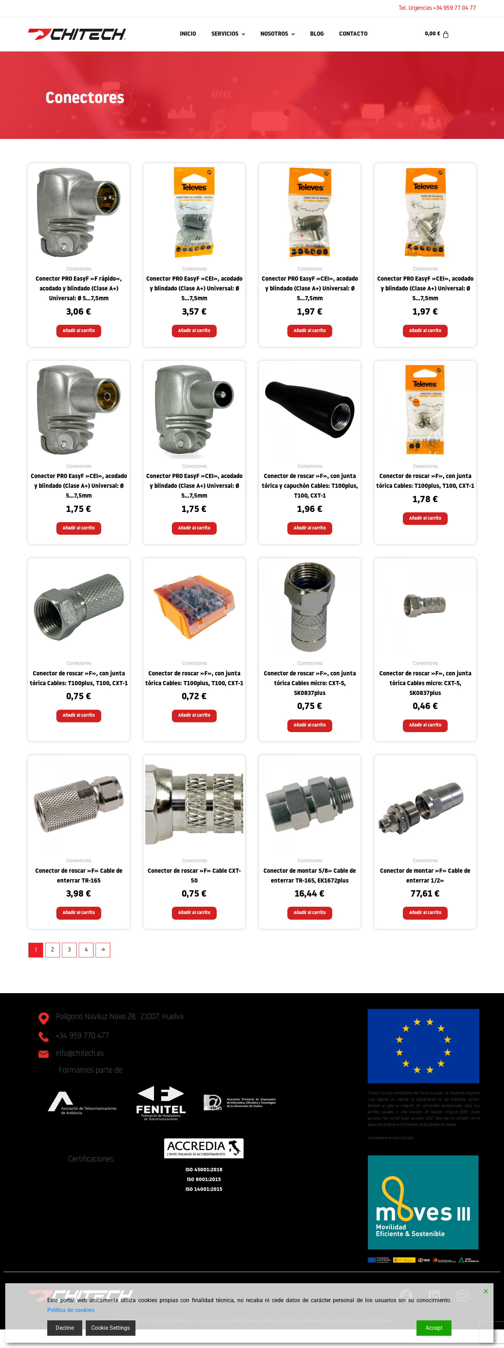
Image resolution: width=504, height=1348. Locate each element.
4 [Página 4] (86, 968)
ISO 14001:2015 (204, 1213)
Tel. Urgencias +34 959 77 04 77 (437, 8)
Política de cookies (70, 1310)
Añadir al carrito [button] (79, 333)
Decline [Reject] (65, 1328)
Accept (434, 1328)
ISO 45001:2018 (204, 1193)
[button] (220, 34)
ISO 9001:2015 (204, 1203)
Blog (323, 34)
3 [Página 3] (69, 968)
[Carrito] (437, 34)
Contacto (366, 34)
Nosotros (277, 34)
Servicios (220, 34)
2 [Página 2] (52, 968)
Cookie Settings (110, 1328)
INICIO (173, 34)
